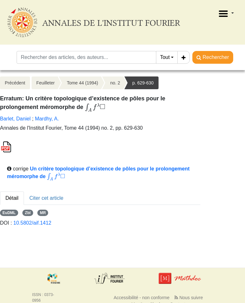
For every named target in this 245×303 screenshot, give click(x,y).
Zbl (28, 213)
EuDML (9, 213)
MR (43, 213)
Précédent (15, 82)
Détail (12, 198)
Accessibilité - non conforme (141, 297)
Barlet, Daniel (15, 118)
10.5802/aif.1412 (32, 223)
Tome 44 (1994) (82, 82)
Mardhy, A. (47, 118)
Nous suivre (188, 297)
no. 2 (115, 82)
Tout (165, 57)
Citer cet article (46, 198)
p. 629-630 (143, 82)
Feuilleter (45, 82)
